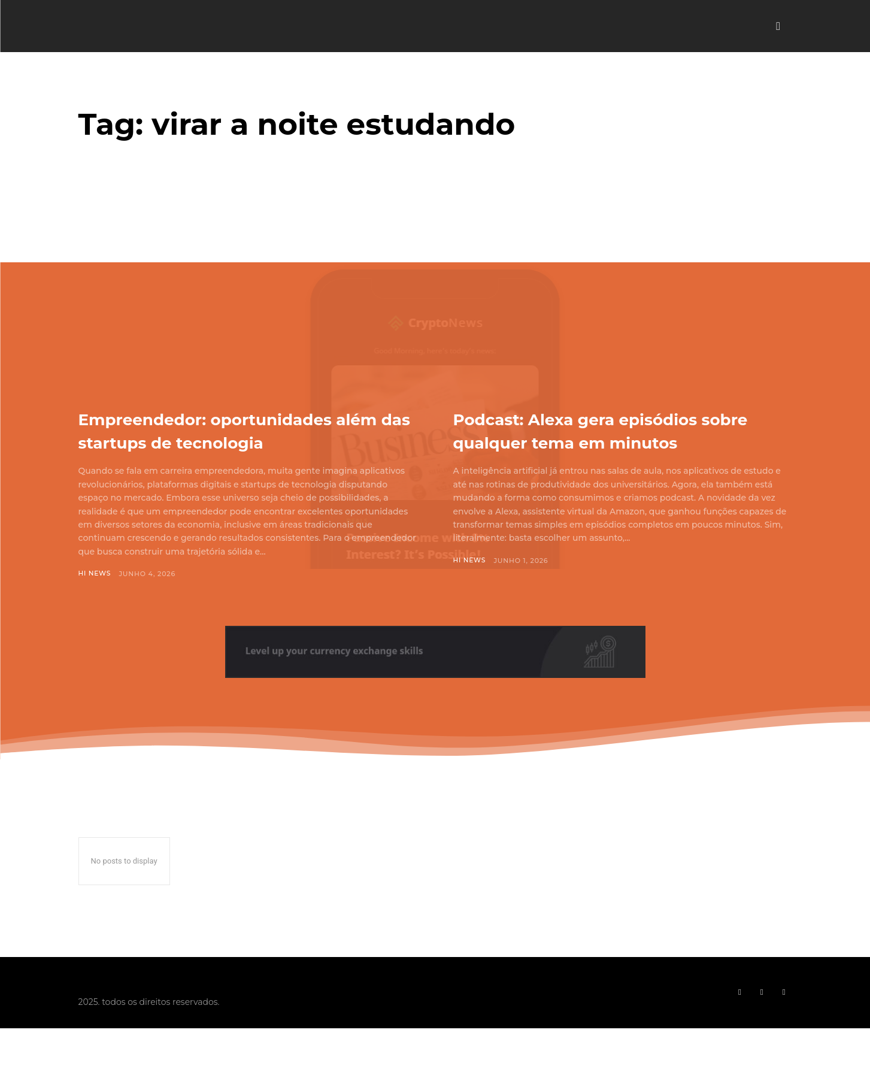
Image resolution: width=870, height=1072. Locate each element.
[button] (778, 26)
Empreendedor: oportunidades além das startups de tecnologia (243, 441)
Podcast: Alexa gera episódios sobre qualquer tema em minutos (611, 441)
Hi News (95, 597)
